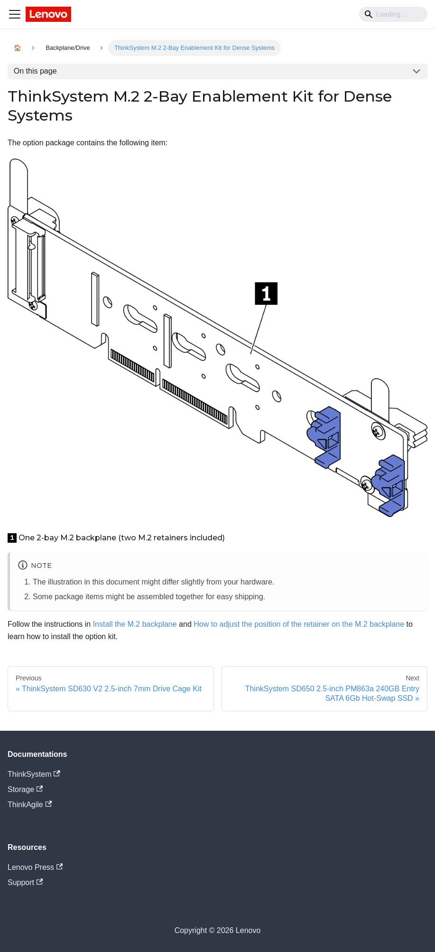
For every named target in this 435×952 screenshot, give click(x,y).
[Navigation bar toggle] (15, 14)
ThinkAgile (30, 805)
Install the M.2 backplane (135, 624)
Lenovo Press (35, 867)
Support (25, 882)
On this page (35, 71)
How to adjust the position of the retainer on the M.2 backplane (299, 624)
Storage (25, 789)
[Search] (393, 14)
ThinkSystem (34, 774)
